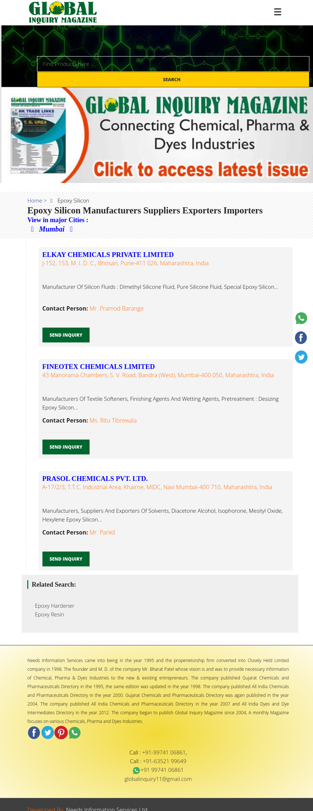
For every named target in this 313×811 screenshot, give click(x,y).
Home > (37, 200)
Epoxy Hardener (53, 605)
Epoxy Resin (47, 614)
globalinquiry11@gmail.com (157, 778)
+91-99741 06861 (164, 752)
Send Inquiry (66, 335)
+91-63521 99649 (164, 761)
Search (172, 79)
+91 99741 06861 (158, 769)
